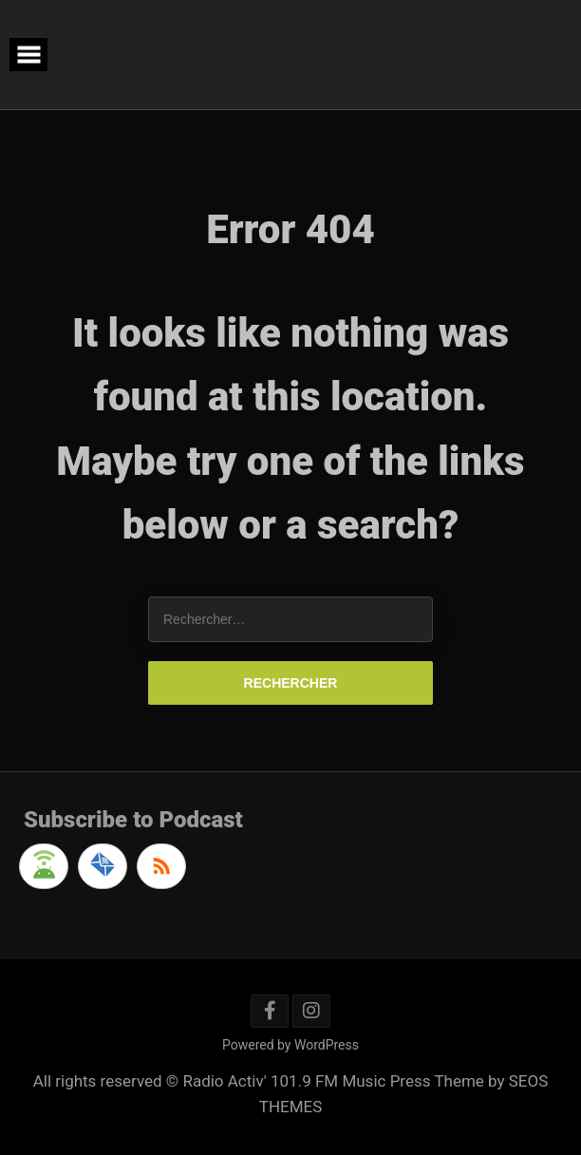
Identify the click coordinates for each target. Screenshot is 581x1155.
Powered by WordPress (290, 1044)
